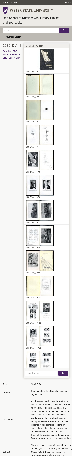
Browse (14, 2)
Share (5, 54)
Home (5, 2)
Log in (68, 2)
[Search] (31, 30)
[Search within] (41, 373)
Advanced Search (13, 37)
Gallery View (14, 58)
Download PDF (10, 51)
